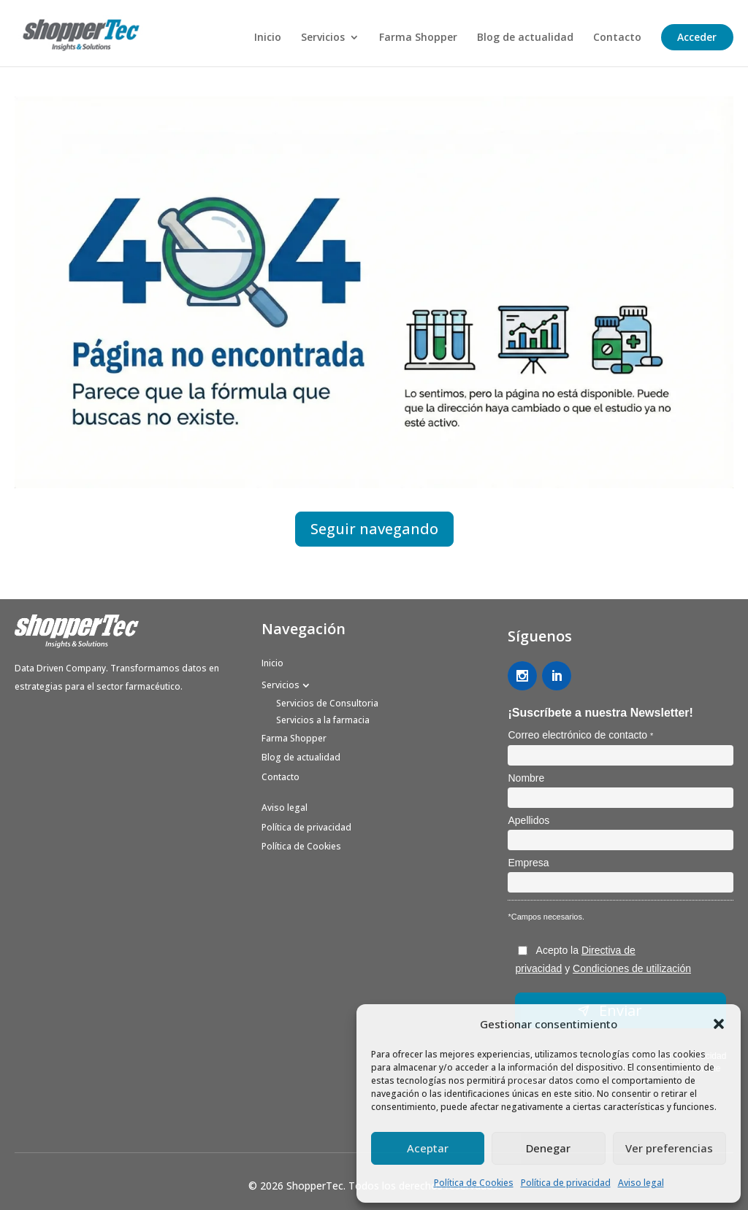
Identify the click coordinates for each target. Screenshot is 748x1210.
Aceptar (428, 1148)
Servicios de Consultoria (327, 703)
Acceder (697, 37)
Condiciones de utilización (632, 968)
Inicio (267, 38)
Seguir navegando (374, 529)
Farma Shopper (418, 38)
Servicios (323, 38)
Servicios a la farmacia (323, 720)
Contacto (617, 38)
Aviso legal (641, 1182)
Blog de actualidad (525, 38)
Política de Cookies (474, 1182)
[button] (718, 1024)
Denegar (548, 1148)
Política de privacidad (566, 1182)
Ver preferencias (669, 1148)
